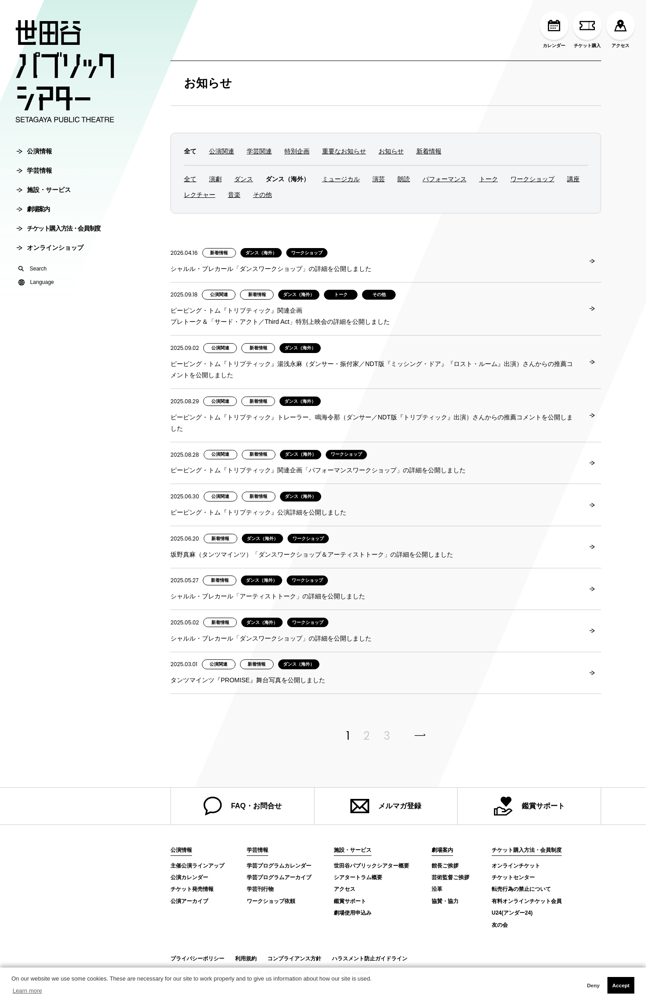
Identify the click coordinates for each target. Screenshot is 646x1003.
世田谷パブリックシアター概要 (371, 866)
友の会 (500, 925)
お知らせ (208, 83)
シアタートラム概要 (358, 877)
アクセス (620, 29)
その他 (262, 194)
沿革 (437, 889)
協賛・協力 (445, 901)
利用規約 (246, 958)
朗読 (403, 179)
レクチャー (199, 194)
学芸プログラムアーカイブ (279, 877)
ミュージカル (341, 179)
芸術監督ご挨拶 (450, 877)
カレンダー (554, 29)
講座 (573, 179)
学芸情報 (34, 175)
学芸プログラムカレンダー (279, 866)
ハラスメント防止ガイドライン (369, 958)
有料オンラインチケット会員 (527, 901)
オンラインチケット (516, 866)
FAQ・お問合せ (242, 806)
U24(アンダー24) (512, 913)
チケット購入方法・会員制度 (58, 233)
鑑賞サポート (529, 806)
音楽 (234, 194)
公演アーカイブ (189, 901)
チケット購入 (587, 29)
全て (190, 179)
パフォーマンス (445, 179)
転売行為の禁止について (521, 889)
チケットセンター (513, 877)
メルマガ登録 (385, 806)
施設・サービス (44, 195)
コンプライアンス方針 (294, 958)
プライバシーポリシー (197, 958)
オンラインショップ (50, 253)
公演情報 (34, 156)
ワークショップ (532, 179)
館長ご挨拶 (445, 866)
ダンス (243, 179)
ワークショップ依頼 (271, 901)
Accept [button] (620, 985)
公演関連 (221, 151)
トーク (488, 179)
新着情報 (428, 151)
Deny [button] (593, 985)
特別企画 (297, 151)
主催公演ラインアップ (197, 866)
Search (32, 274)
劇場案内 (33, 214)
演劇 (215, 179)
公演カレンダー (189, 877)
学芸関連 (259, 151)
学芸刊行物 (260, 889)
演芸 (378, 179)
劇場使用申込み (352, 913)
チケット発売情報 (192, 889)
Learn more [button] (27, 990)
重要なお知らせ (344, 151)
